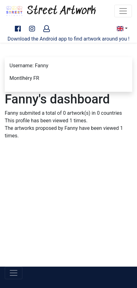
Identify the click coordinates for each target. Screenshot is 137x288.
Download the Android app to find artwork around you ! (68, 39)
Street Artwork (50, 11)
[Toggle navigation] (123, 11)
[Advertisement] (68, 210)
